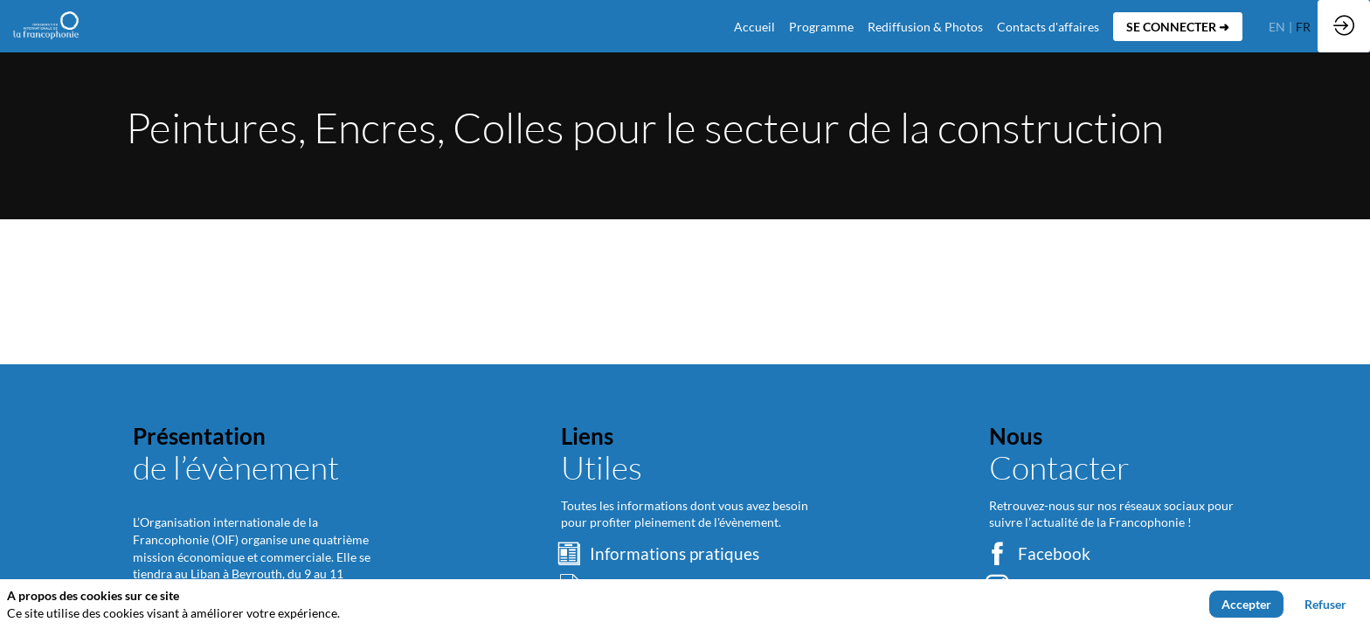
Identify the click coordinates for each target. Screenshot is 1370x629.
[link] (821, 26)
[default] (754, 26)
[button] (1177, 26)
